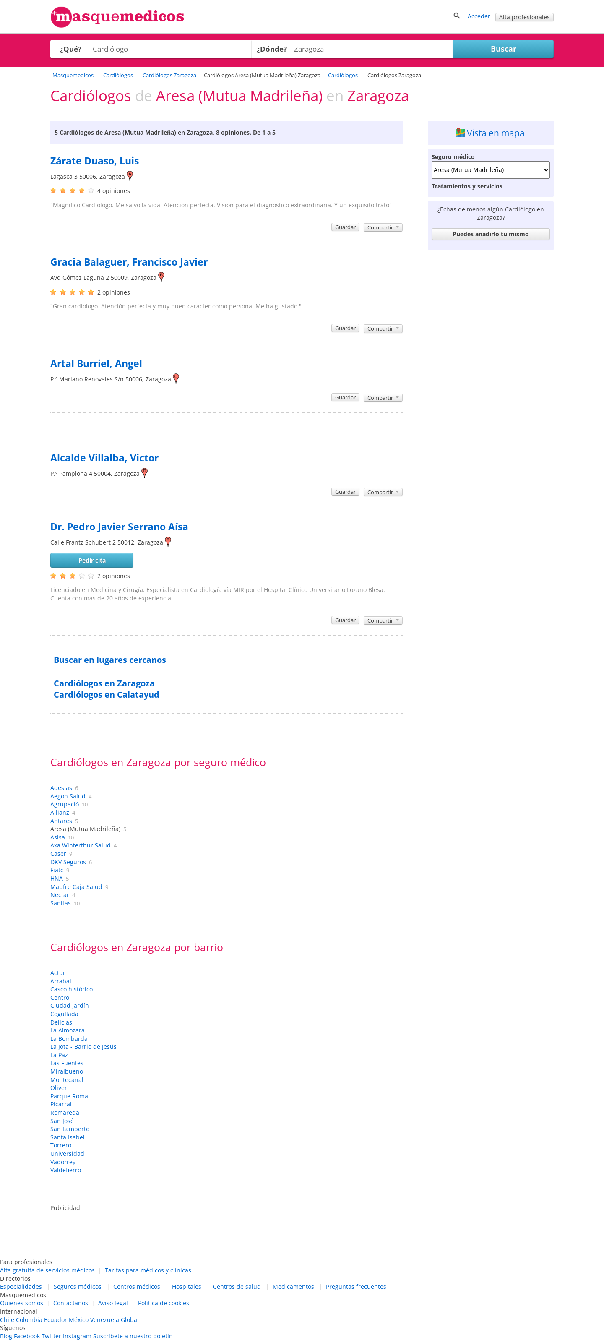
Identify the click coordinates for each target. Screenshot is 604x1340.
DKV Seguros (68, 862)
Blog (6, 1336)
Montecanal (66, 1080)
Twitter (51, 1336)
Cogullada (64, 1014)
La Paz (59, 1055)
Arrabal (60, 981)
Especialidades (21, 1286)
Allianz (59, 812)
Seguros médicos (78, 1286)
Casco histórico (71, 989)
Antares (61, 821)
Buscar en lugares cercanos (110, 659)
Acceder (479, 16)
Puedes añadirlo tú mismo (491, 234)
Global (130, 1320)
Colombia (29, 1320)
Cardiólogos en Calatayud (106, 694)
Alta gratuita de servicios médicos (47, 1270)
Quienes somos (21, 1303)
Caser (58, 854)
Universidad (67, 1154)
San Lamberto (69, 1129)
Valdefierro (65, 1170)
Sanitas (60, 903)
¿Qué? (70, 49)
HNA (56, 878)
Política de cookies (163, 1303)
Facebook (27, 1336)
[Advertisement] (491, 380)
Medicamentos (293, 1286)
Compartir (383, 227)
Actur (57, 973)
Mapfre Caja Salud (76, 887)
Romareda (64, 1112)
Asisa (57, 837)
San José (62, 1121)
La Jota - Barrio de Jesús (83, 1047)
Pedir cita (92, 560)
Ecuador (55, 1320)
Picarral (61, 1104)
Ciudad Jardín (69, 1005)
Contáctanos (70, 1303)
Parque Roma (69, 1096)
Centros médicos (136, 1286)
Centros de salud (237, 1286)
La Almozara (67, 1030)
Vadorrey (63, 1162)
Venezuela (104, 1320)
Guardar (345, 227)
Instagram (77, 1336)
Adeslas (61, 788)
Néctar (59, 895)
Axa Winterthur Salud (80, 845)
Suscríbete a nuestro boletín (133, 1336)
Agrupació (64, 804)
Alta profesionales (524, 17)
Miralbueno (66, 1071)
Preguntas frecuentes (356, 1286)
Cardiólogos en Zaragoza (104, 683)
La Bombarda (69, 1039)
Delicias (61, 1022)
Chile (7, 1320)
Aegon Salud (68, 796)
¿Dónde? (272, 49)
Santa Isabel (67, 1137)
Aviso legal (113, 1303)
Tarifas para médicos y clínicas (148, 1270)
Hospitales (186, 1286)
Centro (59, 997)
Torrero (60, 1145)
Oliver (58, 1088)
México (79, 1320)
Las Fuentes (66, 1063)
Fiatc (56, 870)
